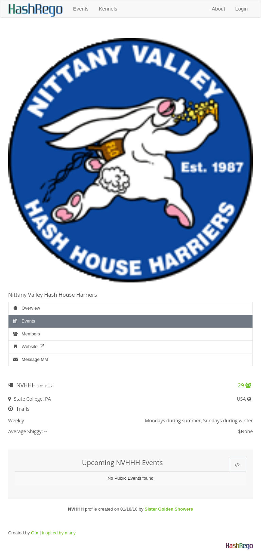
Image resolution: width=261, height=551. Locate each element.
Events (81, 9)
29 (244, 385)
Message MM (30, 359)
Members (26, 333)
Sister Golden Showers (169, 509)
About (218, 9)
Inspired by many (58, 532)
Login (241, 9)
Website (29, 346)
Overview (26, 308)
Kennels (108, 9)
